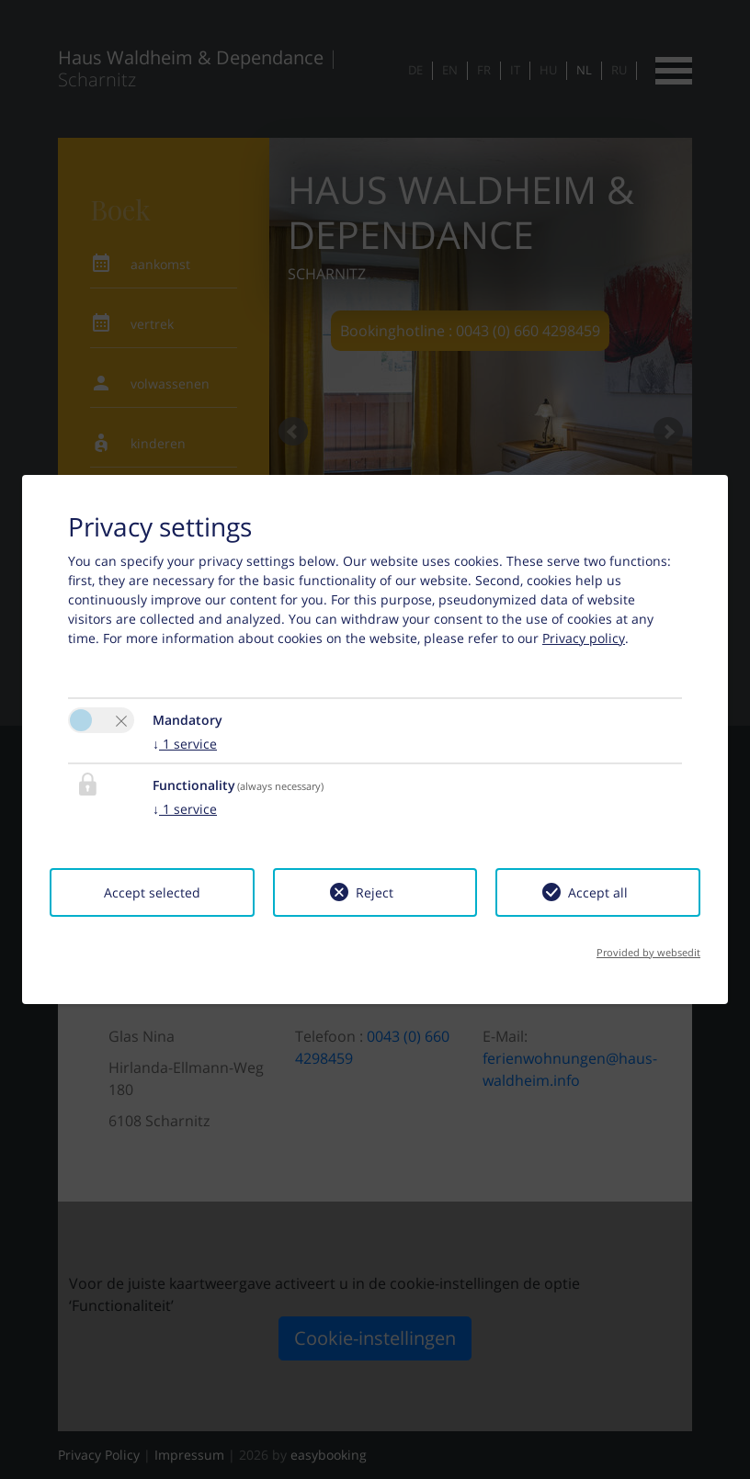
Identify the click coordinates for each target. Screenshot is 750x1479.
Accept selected (152, 892)
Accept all (598, 892)
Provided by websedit (648, 952)
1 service (185, 743)
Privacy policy (583, 638)
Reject (374, 892)
